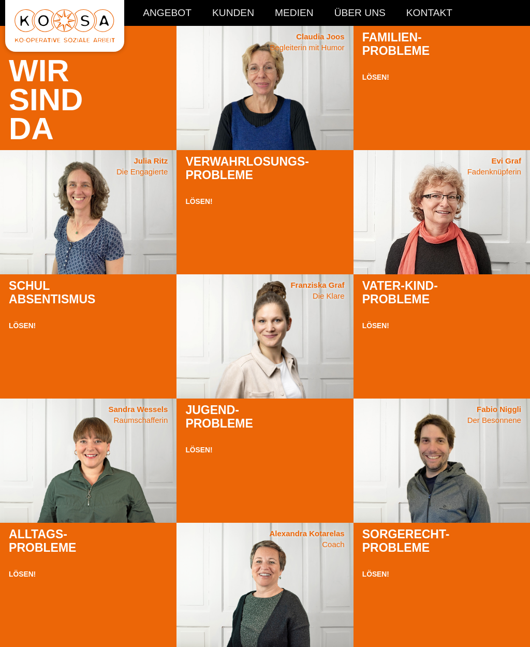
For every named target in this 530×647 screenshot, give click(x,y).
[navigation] (297, 17)
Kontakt (429, 13)
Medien (294, 13)
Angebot (167, 13)
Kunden (233, 13)
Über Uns (360, 13)
